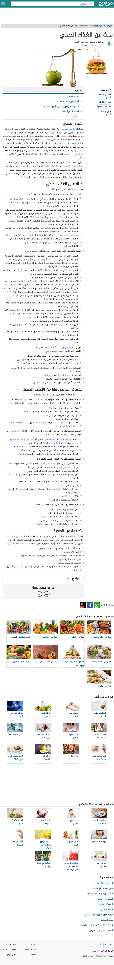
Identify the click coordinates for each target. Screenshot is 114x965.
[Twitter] (105, 945)
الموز (32, 440)
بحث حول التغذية (104, 107)
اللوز (24, 203)
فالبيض (71, 347)
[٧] (7, 543)
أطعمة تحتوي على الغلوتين (101, 930)
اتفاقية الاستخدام (9, 949)
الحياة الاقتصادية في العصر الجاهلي (97, 925)
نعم (46, 594)
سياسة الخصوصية (31, 949)
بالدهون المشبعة (15, 536)
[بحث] (90, 4)
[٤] (54, 188)
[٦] (31, 394)
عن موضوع (34, 944)
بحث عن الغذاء (105, 102)
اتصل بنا (13, 944)
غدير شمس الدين (81, 42)
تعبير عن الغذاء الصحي (104, 113)
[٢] (21, 176)
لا (39, 594)
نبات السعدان (107, 909)
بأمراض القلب (71, 154)
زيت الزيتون (27, 166)
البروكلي (62, 256)
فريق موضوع (11, 954)
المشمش (56, 443)
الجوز (76, 242)
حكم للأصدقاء (107, 920)
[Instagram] (100, 945)
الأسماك (58, 368)
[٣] (19, 176)
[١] (76, 157)
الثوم (67, 339)
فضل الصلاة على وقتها (102, 888)
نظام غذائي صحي (67, 129)
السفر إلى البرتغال (105, 899)
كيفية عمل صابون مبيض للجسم (99, 915)
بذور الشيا (74, 235)
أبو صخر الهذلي (106, 904)
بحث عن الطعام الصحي (104, 96)
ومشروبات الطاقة (24, 566)
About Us (34, 954)
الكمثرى (12, 440)
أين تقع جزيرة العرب (104, 883)
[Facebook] (111, 945)
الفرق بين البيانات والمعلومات (100, 894)
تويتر (83, 605)
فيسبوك (90, 605)
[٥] (52, 188)
